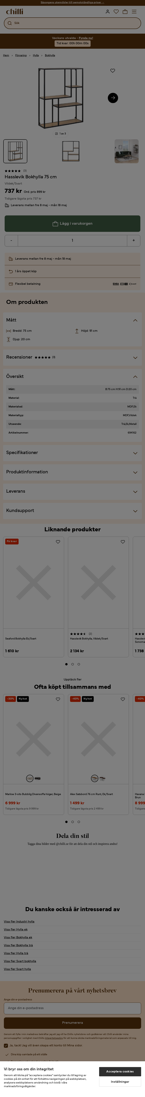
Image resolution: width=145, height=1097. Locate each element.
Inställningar (120, 1082)
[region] (72, 1079)
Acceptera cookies (120, 1071)
